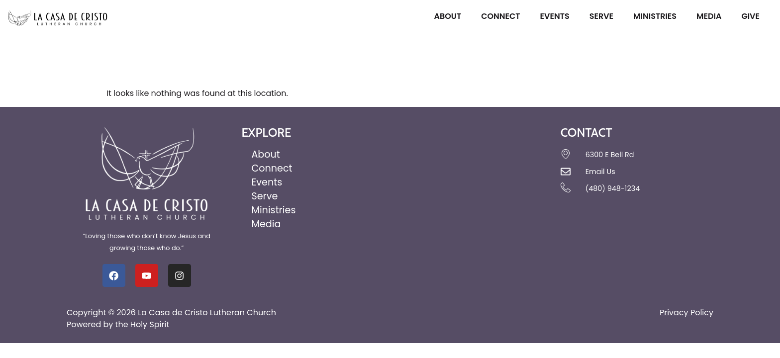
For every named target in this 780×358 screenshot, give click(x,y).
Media (711, 16)
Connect (503, 16)
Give (753, 16)
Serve (603, 16)
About (450, 16)
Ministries (657, 16)
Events (557, 16)
